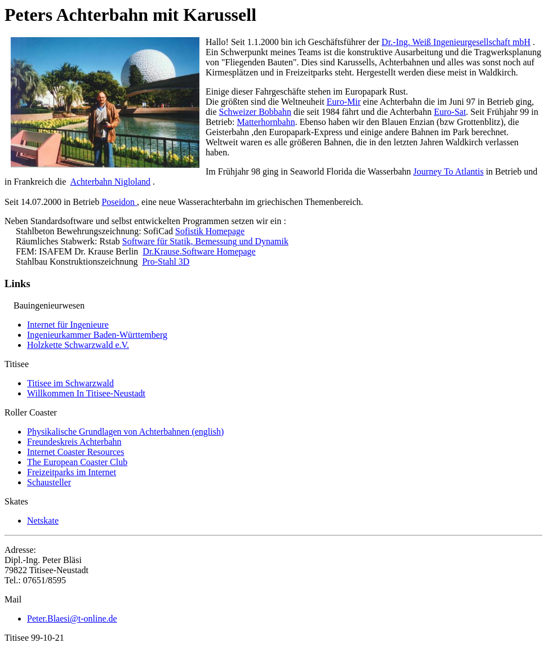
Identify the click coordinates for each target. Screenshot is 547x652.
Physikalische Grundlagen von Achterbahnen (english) (125, 431)
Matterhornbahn (266, 122)
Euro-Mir (344, 101)
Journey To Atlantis (448, 171)
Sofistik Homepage (209, 231)
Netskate (43, 520)
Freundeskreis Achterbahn (74, 441)
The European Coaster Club (77, 462)
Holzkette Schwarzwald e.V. (78, 345)
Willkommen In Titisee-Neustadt (86, 393)
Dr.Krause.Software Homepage (199, 251)
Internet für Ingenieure (68, 324)
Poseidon (119, 202)
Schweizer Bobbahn (255, 112)
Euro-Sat (450, 112)
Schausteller (49, 482)
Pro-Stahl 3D (165, 261)
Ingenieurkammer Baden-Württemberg (97, 335)
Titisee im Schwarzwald (70, 383)
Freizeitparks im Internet (71, 472)
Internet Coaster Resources (75, 452)
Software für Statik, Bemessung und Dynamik (205, 241)
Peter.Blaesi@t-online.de (72, 618)
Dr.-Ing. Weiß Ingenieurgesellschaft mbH (455, 42)
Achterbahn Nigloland (110, 181)
